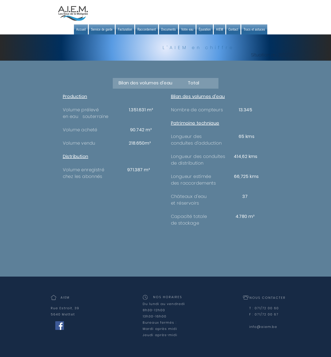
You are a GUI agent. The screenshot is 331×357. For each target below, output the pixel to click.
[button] (125, 29)
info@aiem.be (263, 327)
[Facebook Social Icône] (59, 325)
